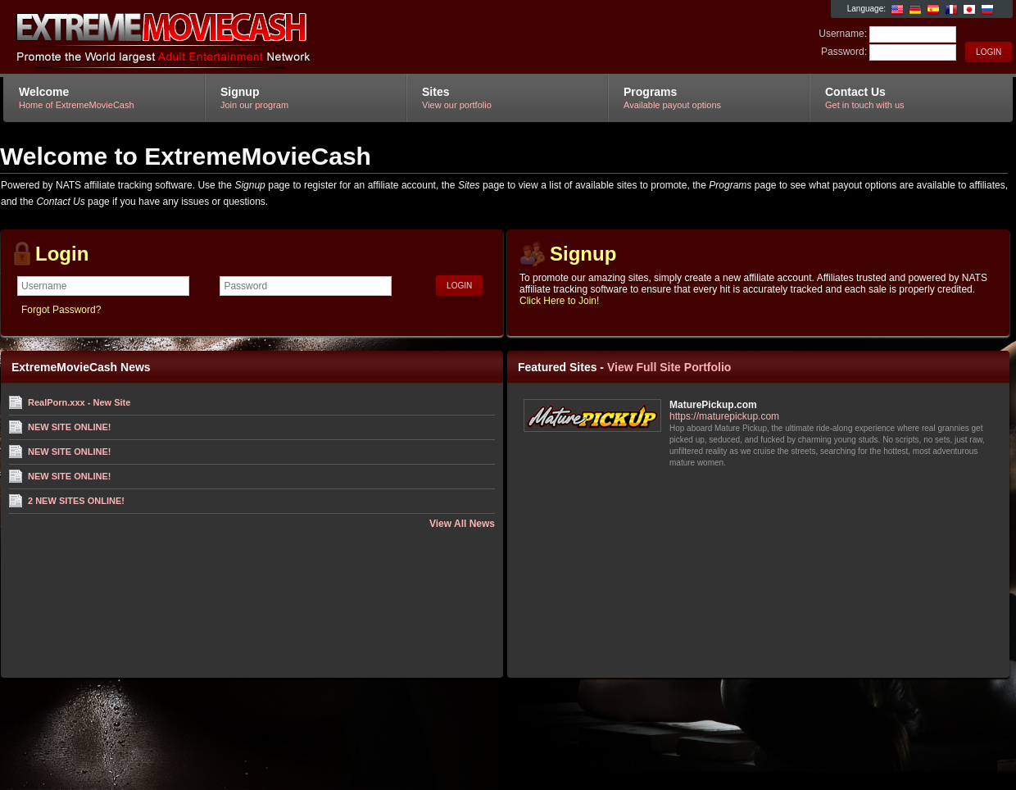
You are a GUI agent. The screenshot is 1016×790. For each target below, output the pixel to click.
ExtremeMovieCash (198, 37)
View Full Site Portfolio (669, 367)
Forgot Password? (61, 310)
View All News (462, 523)
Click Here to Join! (559, 300)
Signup (583, 254)
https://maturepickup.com (724, 416)
